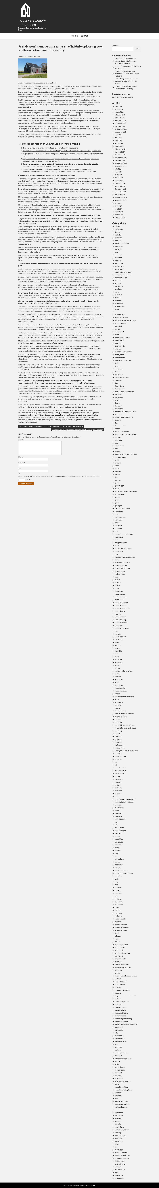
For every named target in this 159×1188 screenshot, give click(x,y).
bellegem (118, 295)
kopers (117, 699)
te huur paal (120, 984)
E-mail (21, 465)
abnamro (118, 258)
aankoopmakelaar (122, 243)
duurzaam (64, 410)
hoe (116, 531)
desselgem (119, 397)
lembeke (118, 742)
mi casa (118, 793)
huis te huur (120, 571)
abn (116, 252)
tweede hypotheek (122, 1001)
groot (117, 500)
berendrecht (119, 306)
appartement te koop (123, 275)
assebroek (119, 286)
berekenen (119, 303)
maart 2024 (119, 180)
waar (117, 1084)
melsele (118, 788)
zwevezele (119, 1175)
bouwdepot (119, 343)
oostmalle (119, 842)
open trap (119, 845)
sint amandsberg (121, 944)
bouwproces (54, 410)
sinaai (117, 942)
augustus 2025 (120, 132)
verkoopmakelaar (122, 1053)
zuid (116, 1172)
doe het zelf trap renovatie (125, 411)
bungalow (119, 369)
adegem (118, 260)
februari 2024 (120, 183)
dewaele (118, 406)
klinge (117, 674)
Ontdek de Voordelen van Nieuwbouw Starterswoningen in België (127, 73)
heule (117, 523)
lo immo (118, 753)
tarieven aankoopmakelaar (126, 976)
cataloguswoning (122, 377)
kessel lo (118, 651)
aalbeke (118, 235)
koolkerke (119, 679)
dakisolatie (119, 386)
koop (117, 682)
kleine (117, 668)
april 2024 (119, 177)
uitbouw (118, 1004)
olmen (117, 836)
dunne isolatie (121, 426)
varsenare (119, 1030)
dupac (117, 429)
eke (116, 449)
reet (116, 896)
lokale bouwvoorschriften (87, 415)
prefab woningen (57, 417)
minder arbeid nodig (41, 417)
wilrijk (117, 1121)
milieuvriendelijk (25, 417)
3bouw (117, 232)
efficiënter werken (76, 410)
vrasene (118, 1076)
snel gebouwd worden (73, 417)
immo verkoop (120, 620)
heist (117, 514)
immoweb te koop (122, 628)
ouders (117, 850)
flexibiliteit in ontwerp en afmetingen (57, 413)
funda (117, 468)
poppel (117, 867)
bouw (117, 335)
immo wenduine (121, 622)
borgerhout (119, 332)
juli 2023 (118, 203)
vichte (117, 1061)
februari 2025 (120, 149)
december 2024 (120, 155)
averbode (118, 289)
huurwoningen (121, 597)
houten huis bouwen (123, 548)
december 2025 (120, 120)
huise (117, 577)
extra (117, 466)
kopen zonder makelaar (124, 696)
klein (117, 665)
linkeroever (119, 745)
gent (116, 483)
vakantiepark (120, 1016)
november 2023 (121, 192)
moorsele (118, 816)
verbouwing (119, 1038)
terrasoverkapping (122, 990)
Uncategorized (24, 410)
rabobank (118, 887)
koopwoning (120, 688)
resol (117, 907)
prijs (117, 879)
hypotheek (119, 600)
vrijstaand (119, 1078)
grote (117, 503)
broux (117, 363)
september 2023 (121, 197)
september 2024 (121, 163)
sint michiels (120, 959)
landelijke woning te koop (125, 728)
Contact (84, 36)
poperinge (119, 865)
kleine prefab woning (123, 671)
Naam (21, 460)
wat (116, 1098)
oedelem (118, 833)
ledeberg (118, 736)
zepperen (118, 1167)
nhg (116, 825)
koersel (118, 677)
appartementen (121, 278)
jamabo (117, 642)
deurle (117, 400)
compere (118, 380)
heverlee (118, 525)
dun (116, 423)
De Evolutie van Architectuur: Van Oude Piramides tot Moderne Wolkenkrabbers (51, 426)
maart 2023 (119, 215)
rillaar (117, 910)
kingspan (119, 662)
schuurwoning (121, 930)
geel (116, 477)
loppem (118, 759)
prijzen (118, 882)
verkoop (118, 1050)
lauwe (117, 734)
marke (117, 776)
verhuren (118, 1047)
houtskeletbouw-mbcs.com (32, 22)
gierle (117, 488)
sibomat (118, 936)
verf (116, 1044)
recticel (118, 893)
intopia (118, 634)
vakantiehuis (120, 1010)
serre (117, 933)
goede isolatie (23, 415)
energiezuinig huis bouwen (126, 454)
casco (117, 372)
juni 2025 (118, 138)
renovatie (119, 902)
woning (118, 1133)
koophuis (119, 685)
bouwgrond (119, 354)
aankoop (118, 240)
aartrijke (118, 249)
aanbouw (118, 238)
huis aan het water (122, 563)
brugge (117, 366)
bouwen (118, 349)
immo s (118, 614)
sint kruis (119, 956)
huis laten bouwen (122, 568)
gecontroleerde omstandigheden (86, 413)
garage (117, 474)
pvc (116, 885)
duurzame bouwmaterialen (125, 434)
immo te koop (120, 617)
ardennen (119, 280)
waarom (118, 1093)
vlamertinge (120, 1070)
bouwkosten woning (123, 360)
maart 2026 (119, 112)
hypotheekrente (121, 602)
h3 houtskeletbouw (122, 508)
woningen (119, 1138)
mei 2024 (118, 175)
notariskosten (120, 830)
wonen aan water (122, 1130)
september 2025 (121, 129)
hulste (117, 585)
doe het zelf (119, 409)
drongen (118, 414)
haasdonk (119, 511)
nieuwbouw (119, 828)
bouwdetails (120, 346)
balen (117, 292)
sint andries (120, 947)
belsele (117, 297)
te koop (118, 987)
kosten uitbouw (121, 716)
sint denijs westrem (123, 953)
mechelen (119, 779)
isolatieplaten (120, 637)
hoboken (118, 528)
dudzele (118, 420)
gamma (118, 471)
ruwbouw (118, 922)
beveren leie (119, 315)
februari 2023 (120, 217)
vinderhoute (120, 1067)
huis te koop (120, 574)
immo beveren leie (122, 608)
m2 (116, 762)
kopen (117, 694)
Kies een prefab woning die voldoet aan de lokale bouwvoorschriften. (50, 148)
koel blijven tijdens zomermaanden (49, 415)
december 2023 (120, 189)
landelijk (118, 722)
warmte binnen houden (27, 422)
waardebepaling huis (123, 1090)
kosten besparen (70, 415)
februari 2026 (120, 115)
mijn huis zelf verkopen (124, 802)
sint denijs (119, 950)
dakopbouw (119, 389)
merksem (118, 791)
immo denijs (120, 611)
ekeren (117, 451)
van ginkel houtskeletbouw (126, 1024)
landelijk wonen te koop (124, 725)
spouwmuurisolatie (123, 967)
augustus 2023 (120, 200)
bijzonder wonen (121, 317)
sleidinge (118, 962)
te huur (118, 979)
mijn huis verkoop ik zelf (125, 799)
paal (116, 853)
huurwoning (120, 594)
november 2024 (121, 158)
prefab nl (118, 876)
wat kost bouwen (121, 1101)
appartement (120, 269)
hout (32, 415)
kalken (118, 645)
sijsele (117, 939)
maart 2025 (119, 146)
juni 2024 (118, 172)
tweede (117, 999)
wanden (118, 1095)
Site (19, 471)
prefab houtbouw (121, 870)
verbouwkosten (121, 1041)
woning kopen (121, 1135)
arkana (118, 283)
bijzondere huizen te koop (125, 320)
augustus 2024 (120, 166)
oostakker (119, 839)
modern (118, 805)
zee (116, 1147)
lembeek (118, 739)
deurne (117, 403)
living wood (119, 748)
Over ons (74, 36)
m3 (116, 765)
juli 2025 (118, 135)
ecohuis (118, 437)
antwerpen (119, 266)
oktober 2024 (120, 160)
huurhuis (119, 591)
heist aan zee (120, 517)
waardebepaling (121, 1087)
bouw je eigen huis (122, 337)
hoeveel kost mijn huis (124, 534)
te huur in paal (121, 981)
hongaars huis (121, 543)
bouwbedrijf (119, 340)
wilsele (118, 1124)
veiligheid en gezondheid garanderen (87, 420)
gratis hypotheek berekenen (126, 491)
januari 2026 (120, 118)
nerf (116, 822)
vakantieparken (121, 1021)
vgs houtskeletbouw (123, 1058)
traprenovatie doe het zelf (125, 996)
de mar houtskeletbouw (124, 392)
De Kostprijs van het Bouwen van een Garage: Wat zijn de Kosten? (126, 81)
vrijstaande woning (123, 1081)
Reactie (21, 440)
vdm (116, 1033)
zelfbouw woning (122, 1158)
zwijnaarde (119, 1178)
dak (116, 383)
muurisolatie (120, 819)
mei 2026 (118, 106)
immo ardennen (121, 605)
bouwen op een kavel (123, 352)
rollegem (118, 916)
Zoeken (115, 45)
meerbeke (118, 782)
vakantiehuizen (121, 1013)
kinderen (118, 659)
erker (117, 460)
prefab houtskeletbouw (124, 873)
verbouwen (119, 1036)
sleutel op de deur (122, 964)
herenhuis (119, 520)
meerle (117, 785)
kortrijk (118, 705)
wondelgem (119, 1127)
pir (116, 856)
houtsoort (119, 551)
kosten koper (120, 711)
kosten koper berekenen (124, 714)
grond (117, 497)
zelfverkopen (120, 1164)
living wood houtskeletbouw (126, 751)
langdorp (118, 731)
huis (117, 560)
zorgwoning (120, 1170)
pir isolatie (119, 859)
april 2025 (119, 143)
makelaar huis (121, 768)
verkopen (118, 1056)
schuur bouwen (121, 924)
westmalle (119, 1115)
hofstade (118, 540)
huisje (117, 580)
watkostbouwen (121, 1107)
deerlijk (118, 394)
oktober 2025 (120, 126)
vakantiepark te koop (123, 1019)
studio (117, 973)
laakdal (118, 719)
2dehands (119, 229)
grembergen (119, 494)
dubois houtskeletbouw (124, 417)
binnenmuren (120, 323)
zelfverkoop (119, 1161)
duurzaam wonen (122, 431)
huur (117, 588)
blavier (117, 329)
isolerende (119, 639)
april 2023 (119, 212)
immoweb (118, 625)
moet (117, 810)
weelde (117, 1110)
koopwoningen (121, 691)
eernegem (119, 440)
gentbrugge (119, 486)
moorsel (118, 813)
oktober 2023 (120, 195)
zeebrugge (119, 1150)
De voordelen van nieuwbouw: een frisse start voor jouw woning (77, 430)
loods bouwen (120, 756)
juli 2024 (118, 169)
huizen (118, 582)
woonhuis (119, 1141)
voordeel (118, 1073)
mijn (117, 796)
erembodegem (120, 457)
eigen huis (119, 446)
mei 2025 (118, 140)
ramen (117, 890)
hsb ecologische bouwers (125, 557)
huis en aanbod (121, 565)
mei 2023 (118, 209)
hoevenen (119, 537)
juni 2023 (118, 206)
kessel (117, 648)
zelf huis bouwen (122, 1152)
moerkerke (119, 808)
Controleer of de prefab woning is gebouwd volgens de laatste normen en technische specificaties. (62, 151)
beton (47, 410)
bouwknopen (120, 357)
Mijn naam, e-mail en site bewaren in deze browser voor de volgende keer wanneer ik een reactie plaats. (59, 479)
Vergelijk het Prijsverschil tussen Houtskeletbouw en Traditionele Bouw (125, 61)
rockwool (118, 913)
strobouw (118, 970)
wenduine (119, 1113)
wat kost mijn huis (122, 1104)
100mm (117, 226)
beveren (118, 312)
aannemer (119, 246)
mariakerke (119, 773)
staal (70, 420)
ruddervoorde (120, 919)
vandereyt (119, 1027)
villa (117, 1064)
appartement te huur (123, 272)
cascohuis (119, 374)
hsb (116, 554)
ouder (117, 848)
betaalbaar (40, 410)
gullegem (118, 506)
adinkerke (119, 263)
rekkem (118, 899)
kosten (117, 708)
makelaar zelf (120, 771)
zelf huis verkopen (122, 1155)
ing (116, 631)
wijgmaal (118, 1118)
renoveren (119, 905)
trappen (118, 993)
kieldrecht (119, 654)
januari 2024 (120, 186)
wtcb (117, 1144)
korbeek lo (119, 702)
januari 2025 (120, 152)
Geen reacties (34, 56)
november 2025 (121, 123)
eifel (116, 443)
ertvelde (118, 463)
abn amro (118, 255)
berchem (118, 300)
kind (117, 657)
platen (117, 862)
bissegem (118, 326)
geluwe (118, 480)
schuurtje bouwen (122, 927)
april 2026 (119, 109)
